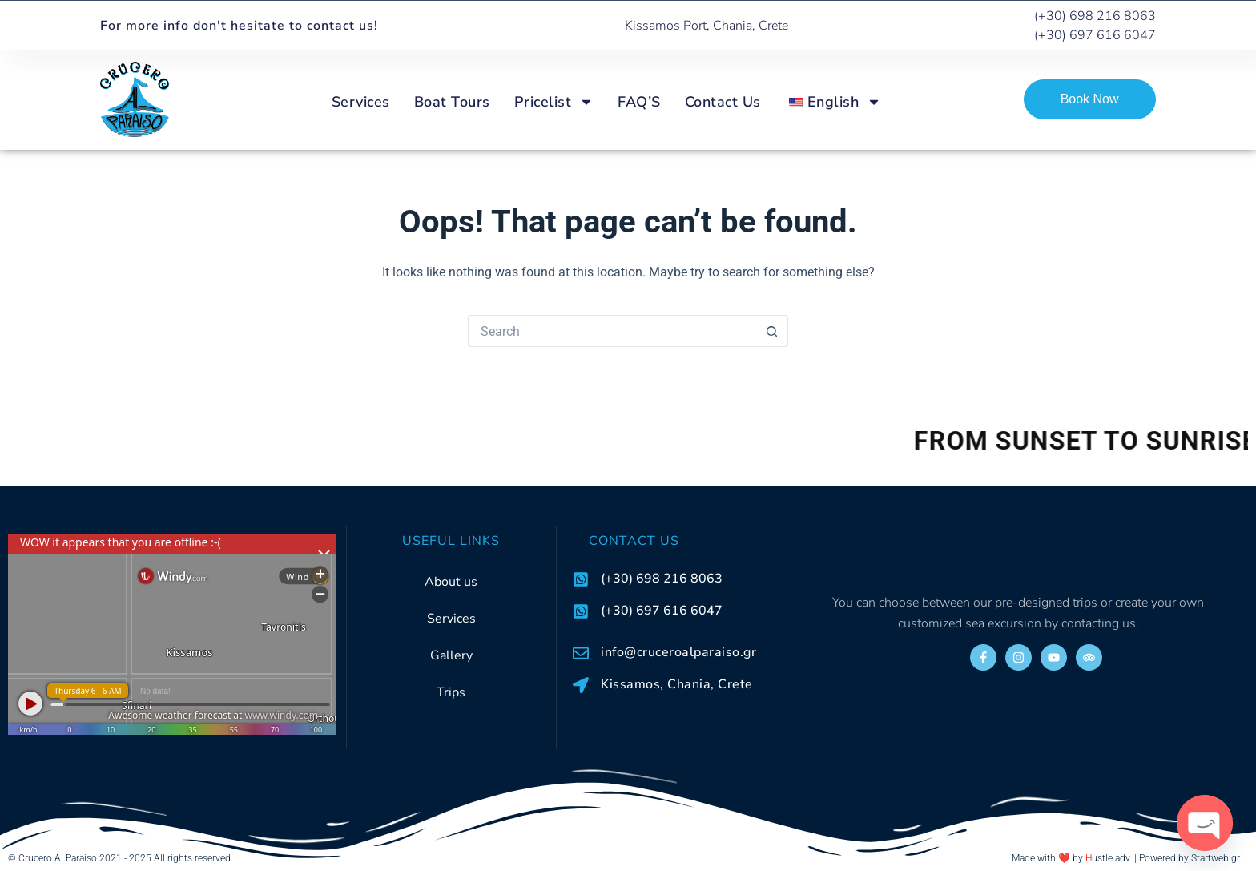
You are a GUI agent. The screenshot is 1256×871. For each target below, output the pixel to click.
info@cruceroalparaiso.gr (678, 652)
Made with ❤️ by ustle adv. (1072, 858)
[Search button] (772, 331)
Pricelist (554, 102)
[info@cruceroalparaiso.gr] (581, 653)
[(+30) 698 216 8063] (581, 579)
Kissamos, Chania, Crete (677, 684)
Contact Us (723, 101)
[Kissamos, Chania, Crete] (581, 685)
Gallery (451, 655)
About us (451, 582)
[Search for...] (612, 331)
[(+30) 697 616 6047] (581, 611)
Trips (451, 692)
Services (361, 101)
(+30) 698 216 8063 (662, 578)
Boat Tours (452, 101)
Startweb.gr (1215, 858)
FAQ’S (639, 101)
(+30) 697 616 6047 (662, 610)
